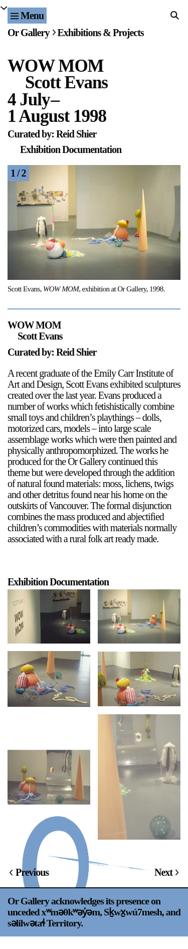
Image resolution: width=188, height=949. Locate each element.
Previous (32, 872)
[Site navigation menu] (27, 16)
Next (163, 872)
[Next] (137, 231)
